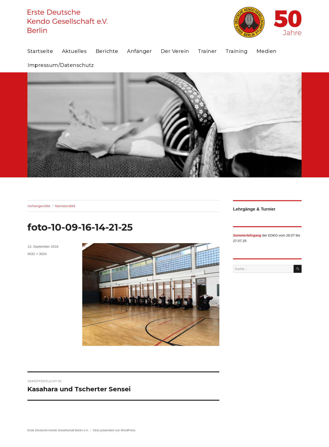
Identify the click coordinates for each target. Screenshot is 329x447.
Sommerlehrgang (247, 235)
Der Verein (175, 51)
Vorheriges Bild (38, 206)
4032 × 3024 (37, 254)
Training (236, 51)
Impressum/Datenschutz (60, 65)
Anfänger (139, 51)
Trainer (207, 51)
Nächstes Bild (65, 206)
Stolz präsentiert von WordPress (114, 430)
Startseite (40, 51)
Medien (266, 51)
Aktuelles (74, 51)
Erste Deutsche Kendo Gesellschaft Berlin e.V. (58, 430)
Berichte (107, 51)
